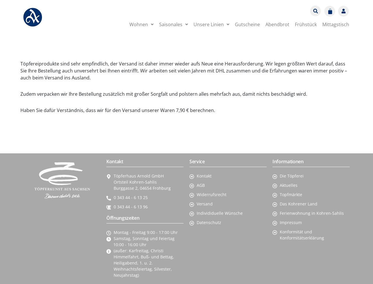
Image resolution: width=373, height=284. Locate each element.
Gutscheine (247, 24)
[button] (141, 24)
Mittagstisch (335, 24)
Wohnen (141, 24)
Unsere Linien (211, 24)
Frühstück (306, 24)
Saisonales (173, 24)
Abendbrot (277, 24)
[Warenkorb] (329, 11)
